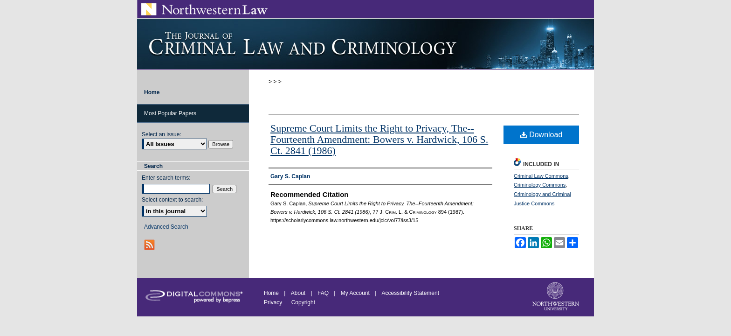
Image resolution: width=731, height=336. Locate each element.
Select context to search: (172, 199)
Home (271, 293)
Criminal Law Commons (541, 176)
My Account (355, 293)
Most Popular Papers (170, 113)
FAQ (323, 293)
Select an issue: (161, 134)
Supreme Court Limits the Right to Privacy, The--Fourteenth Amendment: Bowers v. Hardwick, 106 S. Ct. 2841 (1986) (379, 139)
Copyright (303, 302)
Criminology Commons (539, 185)
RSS (150, 244)
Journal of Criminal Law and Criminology (365, 44)
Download (541, 135)
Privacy (274, 302)
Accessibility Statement (410, 293)
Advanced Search (166, 227)
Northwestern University (556, 297)
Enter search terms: (166, 178)
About (298, 293)
